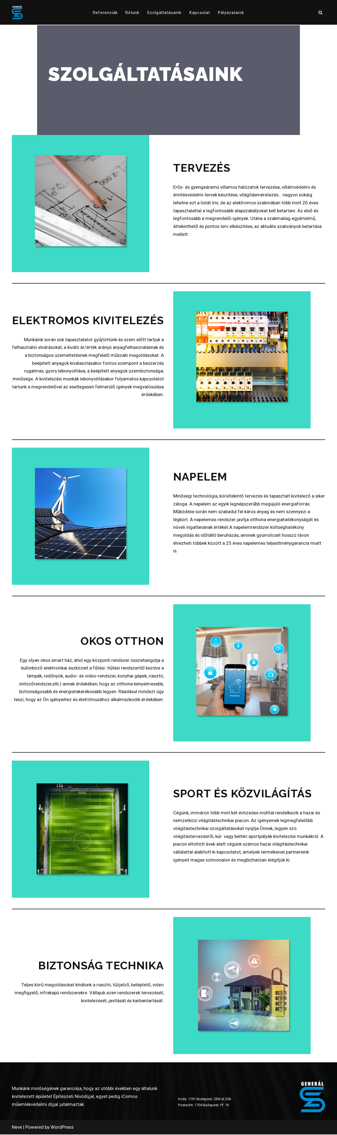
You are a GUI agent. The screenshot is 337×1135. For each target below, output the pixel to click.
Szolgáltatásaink (164, 12)
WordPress (62, 1127)
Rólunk (132, 12)
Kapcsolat (199, 12)
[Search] (320, 12)
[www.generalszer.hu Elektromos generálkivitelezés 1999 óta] (17, 12)
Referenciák (105, 12)
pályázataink (231, 12)
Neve (17, 1127)
